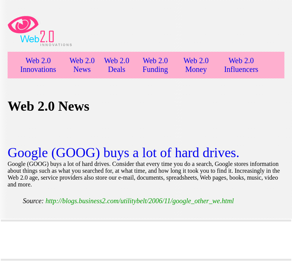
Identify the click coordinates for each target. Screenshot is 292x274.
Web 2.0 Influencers (241, 64)
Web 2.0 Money (196, 64)
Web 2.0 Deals (116, 64)
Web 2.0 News (82, 64)
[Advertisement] (146, 240)
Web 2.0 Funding (155, 64)
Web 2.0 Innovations (38, 64)
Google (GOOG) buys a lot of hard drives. (124, 152)
